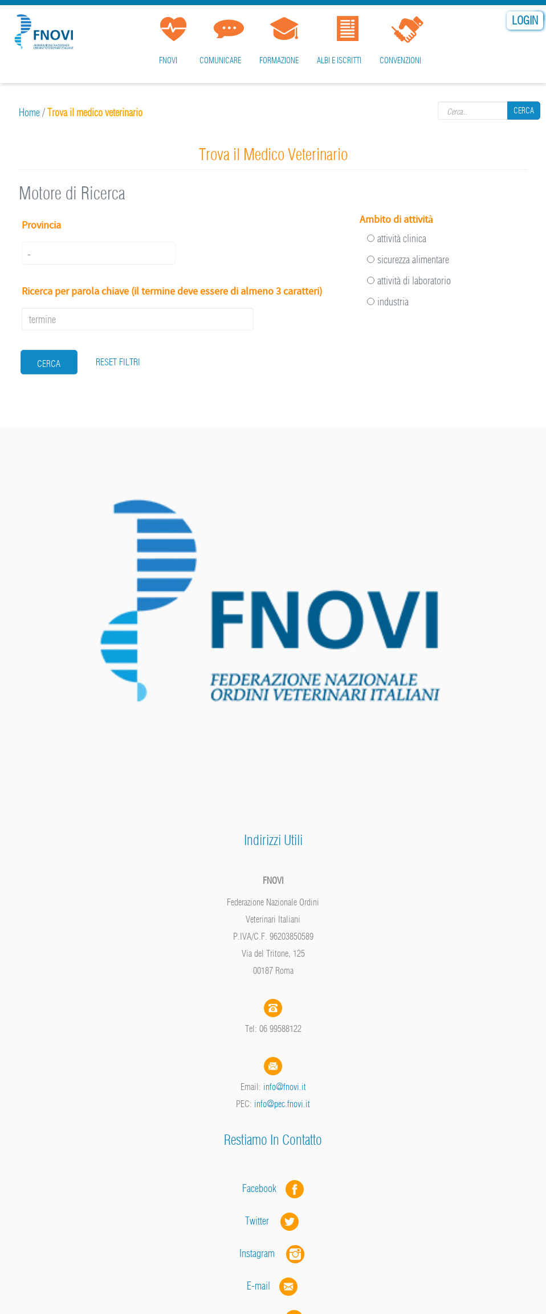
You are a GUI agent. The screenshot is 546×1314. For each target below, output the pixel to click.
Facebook (263, 1188)
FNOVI (168, 60)
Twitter (273, 1220)
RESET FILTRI (118, 362)
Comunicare (220, 60)
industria (393, 301)
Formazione (279, 60)
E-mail (258, 1285)
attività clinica (401, 238)
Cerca (524, 110)
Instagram (273, 1253)
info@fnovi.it (284, 1086)
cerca (48, 363)
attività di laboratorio (414, 280)
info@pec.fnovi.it (282, 1103)
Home (29, 112)
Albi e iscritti (339, 60)
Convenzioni (400, 60)
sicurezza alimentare (413, 259)
